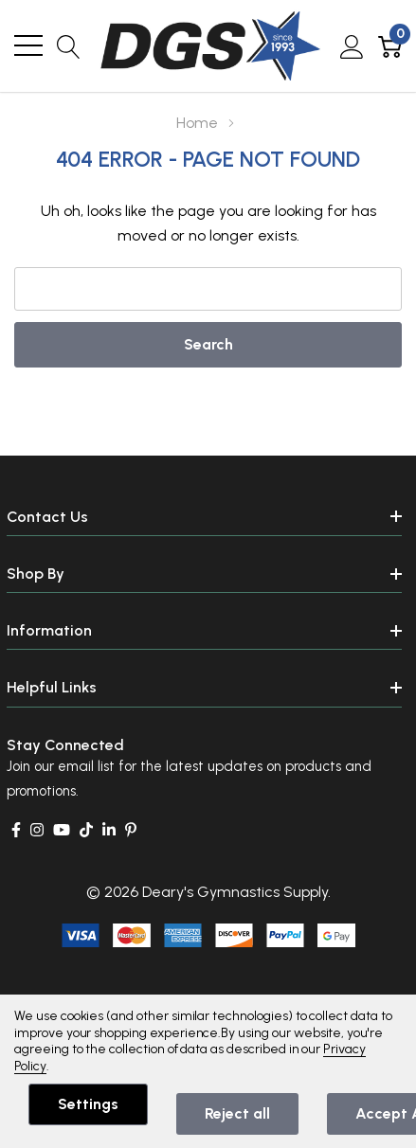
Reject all (237, 1113)
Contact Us (47, 517)
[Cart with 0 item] (390, 45)
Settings (88, 1104)
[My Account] (352, 45)
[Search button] (69, 45)
